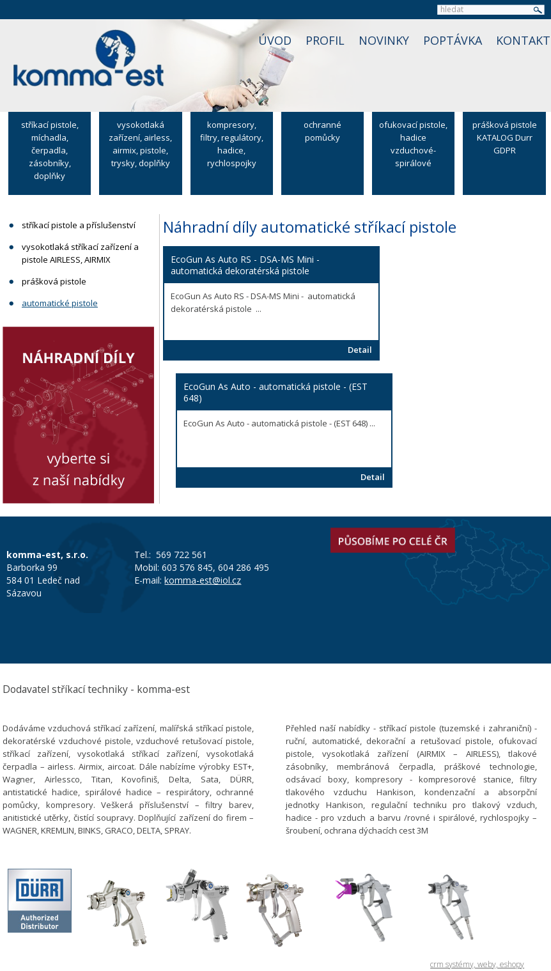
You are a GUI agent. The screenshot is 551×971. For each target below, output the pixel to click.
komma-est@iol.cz (202, 580)
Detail (360, 349)
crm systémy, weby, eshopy (477, 964)
